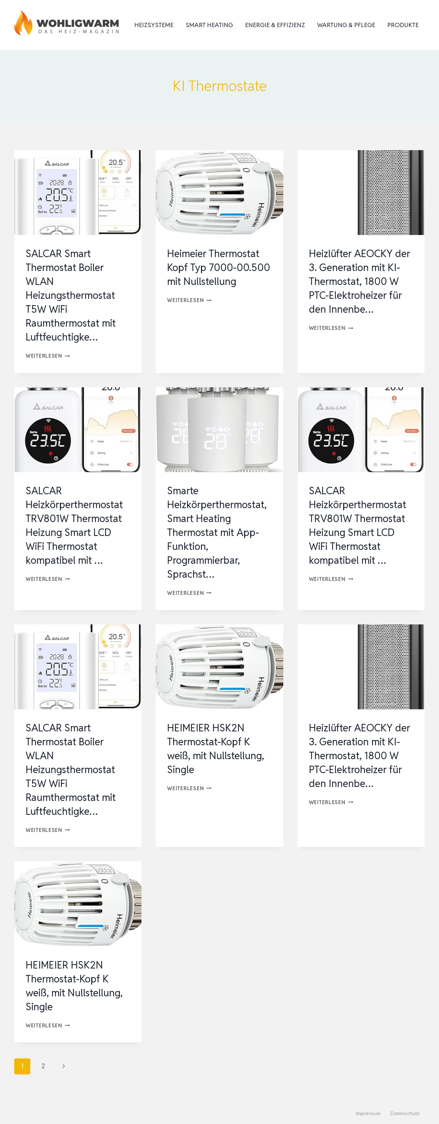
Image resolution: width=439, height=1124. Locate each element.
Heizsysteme (154, 25)
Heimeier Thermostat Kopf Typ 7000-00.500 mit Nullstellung (216, 274)
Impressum (368, 1113)
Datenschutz (405, 1113)
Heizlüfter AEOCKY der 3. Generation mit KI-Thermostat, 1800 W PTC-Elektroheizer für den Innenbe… (358, 281)
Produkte (403, 25)
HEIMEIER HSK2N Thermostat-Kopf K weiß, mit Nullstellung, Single (218, 748)
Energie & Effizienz (275, 25)
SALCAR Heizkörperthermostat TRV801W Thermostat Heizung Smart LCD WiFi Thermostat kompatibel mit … (76, 532)
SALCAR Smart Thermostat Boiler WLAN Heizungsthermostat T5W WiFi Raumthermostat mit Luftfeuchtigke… (74, 295)
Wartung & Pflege (346, 25)
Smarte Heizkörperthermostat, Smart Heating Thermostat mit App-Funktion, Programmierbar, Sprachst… (217, 532)
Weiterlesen (48, 355)
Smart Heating (209, 25)
